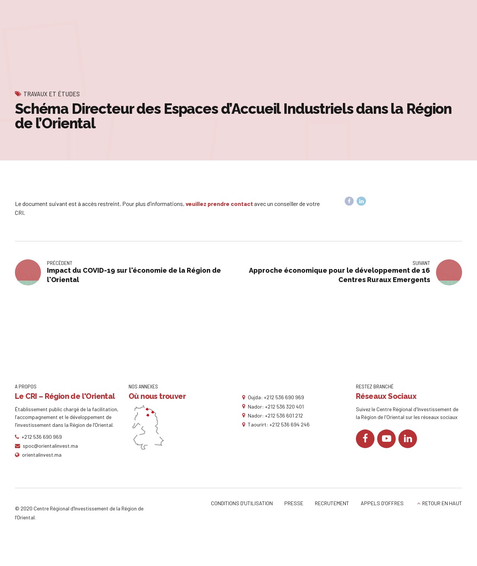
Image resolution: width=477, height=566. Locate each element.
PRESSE (293, 503)
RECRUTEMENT (332, 503)
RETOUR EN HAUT (442, 503)
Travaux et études (51, 94)
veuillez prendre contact (219, 203)
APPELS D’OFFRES (382, 503)
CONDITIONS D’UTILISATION (242, 503)
